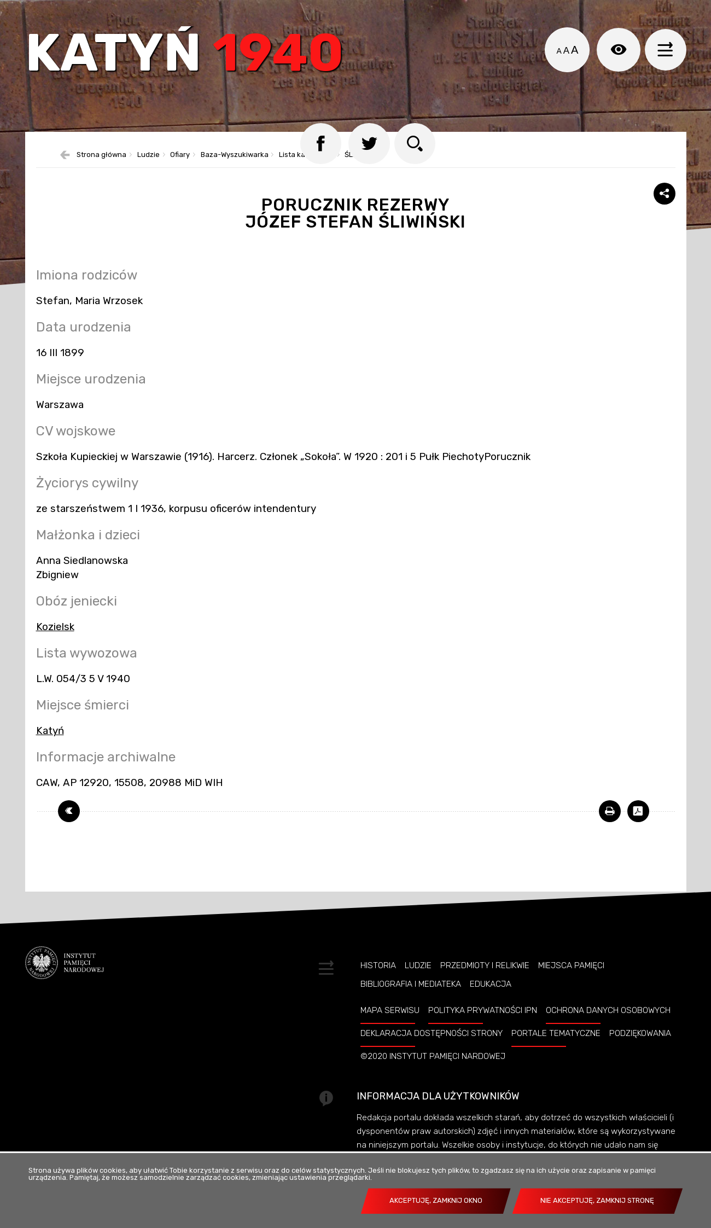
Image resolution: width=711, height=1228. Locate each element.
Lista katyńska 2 (306, 170)
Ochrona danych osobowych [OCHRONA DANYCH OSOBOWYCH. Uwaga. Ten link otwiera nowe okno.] (608, 1026)
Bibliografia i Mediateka (410, 1000)
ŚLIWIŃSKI (360, 170)
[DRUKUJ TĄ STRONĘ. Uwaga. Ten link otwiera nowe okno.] (610, 827)
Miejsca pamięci (571, 981)
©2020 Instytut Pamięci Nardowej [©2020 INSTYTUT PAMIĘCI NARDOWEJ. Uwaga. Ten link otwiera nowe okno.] (432, 1072)
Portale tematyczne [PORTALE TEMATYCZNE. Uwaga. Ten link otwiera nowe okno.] (556, 1049)
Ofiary (180, 170)
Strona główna (101, 170)
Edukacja (490, 1000)
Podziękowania (640, 1049)
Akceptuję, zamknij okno (435, 1200)
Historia (378, 981)
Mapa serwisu (389, 1026)
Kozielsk (55, 643)
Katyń (191, 57)
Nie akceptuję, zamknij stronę (597, 1200)
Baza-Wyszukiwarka (235, 170)
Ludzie (148, 170)
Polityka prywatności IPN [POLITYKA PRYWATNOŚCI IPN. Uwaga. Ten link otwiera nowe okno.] (482, 1026)
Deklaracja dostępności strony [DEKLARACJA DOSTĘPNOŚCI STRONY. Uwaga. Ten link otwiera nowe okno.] (431, 1049)
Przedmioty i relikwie (484, 981)
